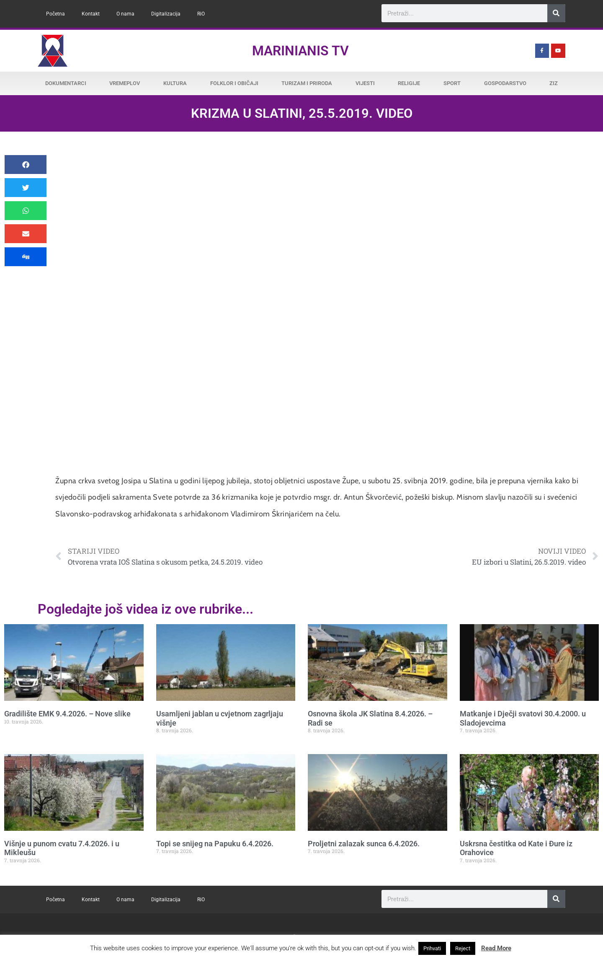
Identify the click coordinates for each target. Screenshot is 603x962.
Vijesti (365, 83)
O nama (125, 14)
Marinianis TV (300, 51)
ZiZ (553, 83)
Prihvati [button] (432, 948)
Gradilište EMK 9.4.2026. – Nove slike (67, 713)
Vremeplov (124, 83)
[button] (25, 164)
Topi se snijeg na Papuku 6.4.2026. (214, 843)
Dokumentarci (65, 83)
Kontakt (91, 14)
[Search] (556, 13)
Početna (55, 14)
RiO (201, 14)
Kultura (175, 83)
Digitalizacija (165, 14)
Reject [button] (462, 948)
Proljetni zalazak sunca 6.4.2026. (364, 843)
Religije (409, 83)
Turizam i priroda (306, 83)
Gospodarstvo (505, 83)
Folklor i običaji (234, 83)
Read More (496, 948)
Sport (452, 83)
